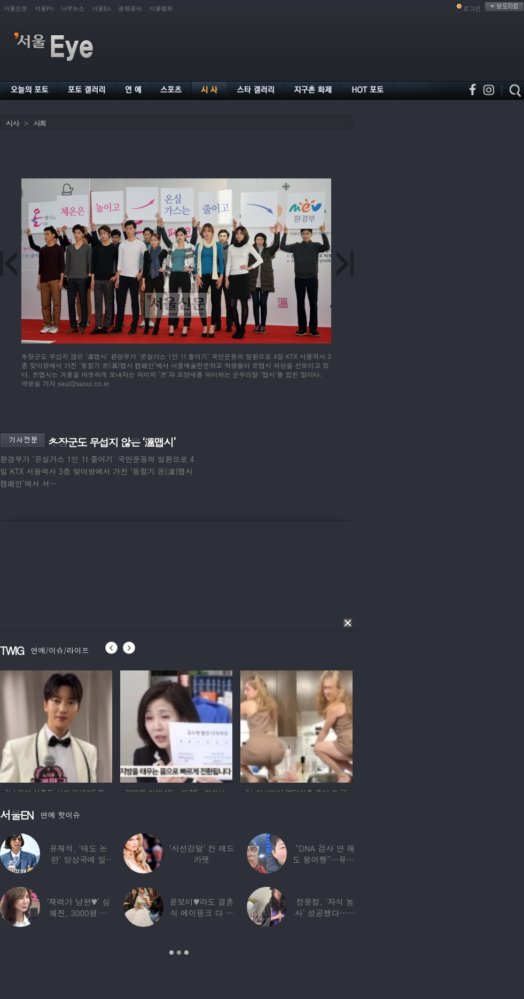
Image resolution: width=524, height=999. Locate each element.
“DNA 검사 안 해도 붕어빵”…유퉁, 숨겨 (325, 859)
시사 (12, 123)
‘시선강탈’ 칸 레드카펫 (201, 853)
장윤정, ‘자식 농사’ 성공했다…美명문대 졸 (325, 913)
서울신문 (15, 8)
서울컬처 (161, 8)
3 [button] (186, 952)
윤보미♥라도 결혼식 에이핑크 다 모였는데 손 (201, 913)
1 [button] (171, 952)
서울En (101, 8)
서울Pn (44, 8)
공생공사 (130, 8)
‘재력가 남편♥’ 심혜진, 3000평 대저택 (78, 913)
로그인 (472, 8)
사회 (39, 123)
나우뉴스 (72, 8)
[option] (56, 725)
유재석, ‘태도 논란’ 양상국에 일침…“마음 (78, 859)
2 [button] (179, 952)
